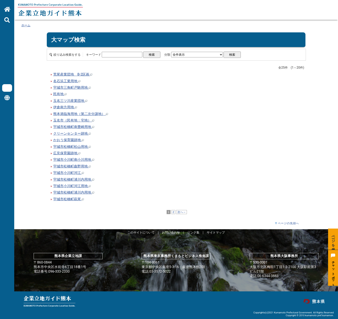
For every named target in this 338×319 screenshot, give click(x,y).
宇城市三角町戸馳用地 (72, 87)
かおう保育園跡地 (68, 140)
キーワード (93, 55)
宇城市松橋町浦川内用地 (73, 179)
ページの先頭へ (288, 223)
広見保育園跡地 (66, 153)
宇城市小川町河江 (68, 173)
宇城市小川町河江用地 (72, 186)
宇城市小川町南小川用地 (73, 160)
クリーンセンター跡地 (72, 133)
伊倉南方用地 (65, 107)
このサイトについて (141, 232)
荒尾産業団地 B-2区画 (72, 74)
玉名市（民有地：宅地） (73, 120)
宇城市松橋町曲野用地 (72, 166)
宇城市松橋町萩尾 (68, 199)
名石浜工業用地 (66, 81)
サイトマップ (216, 232)
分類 (167, 55)
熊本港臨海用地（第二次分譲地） (80, 114)
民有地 (60, 94)
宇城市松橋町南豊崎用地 (73, 127)
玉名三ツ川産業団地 (70, 101)
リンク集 (193, 232)
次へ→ (181, 212)
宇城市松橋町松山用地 (72, 147)
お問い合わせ (171, 232)
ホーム (25, 25)
